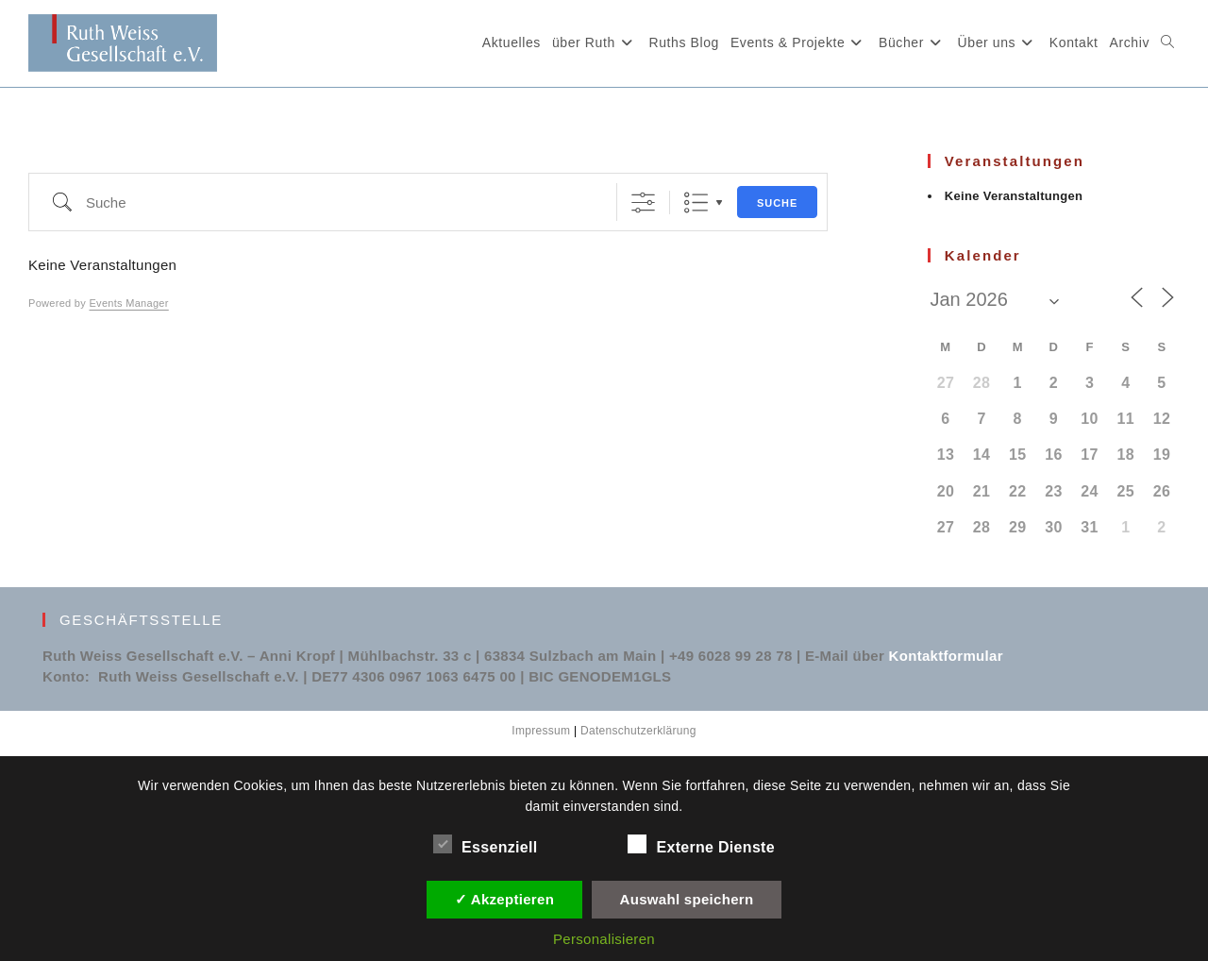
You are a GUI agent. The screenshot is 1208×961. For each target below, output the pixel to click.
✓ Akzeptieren (505, 899)
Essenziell (485, 844)
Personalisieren (604, 939)
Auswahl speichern (687, 899)
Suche (777, 203)
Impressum (541, 730)
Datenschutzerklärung (638, 730)
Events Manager (128, 303)
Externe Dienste (701, 844)
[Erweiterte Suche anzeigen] (643, 202)
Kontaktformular (946, 656)
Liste (696, 202)
